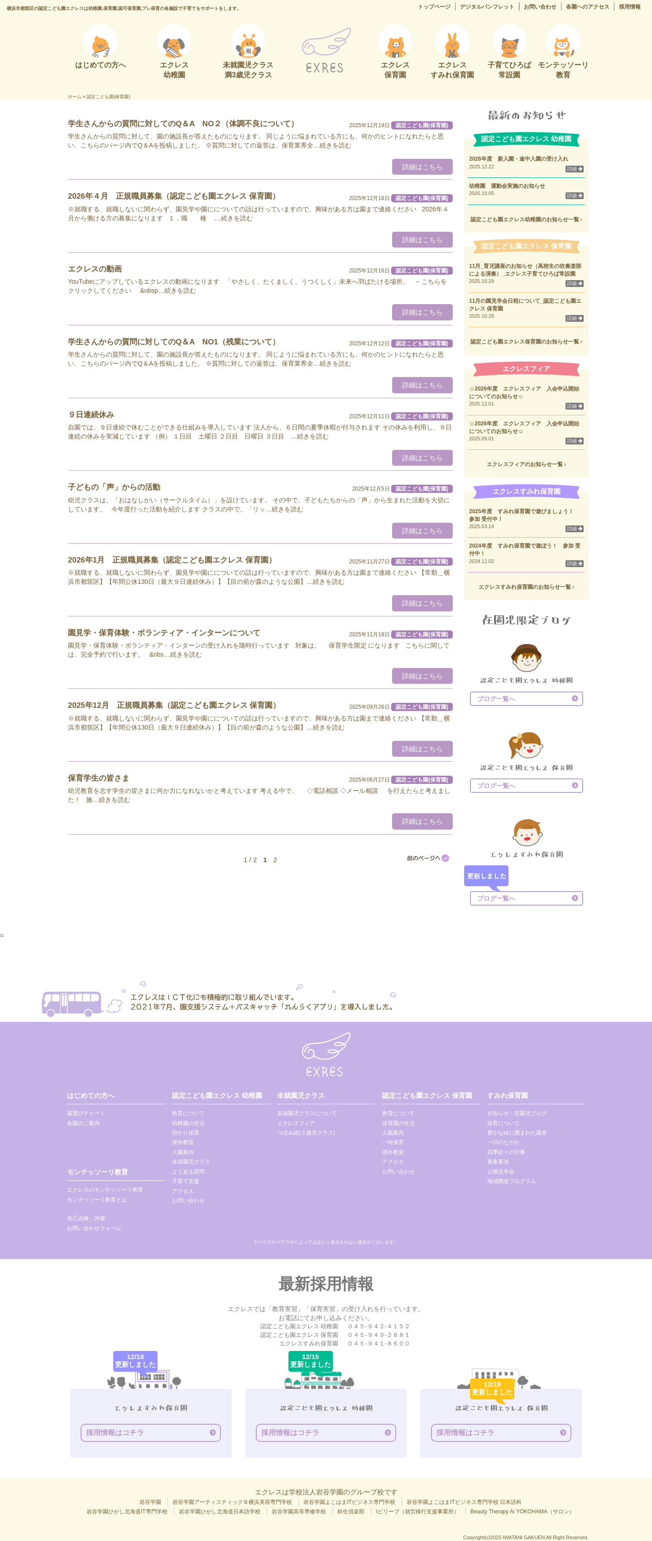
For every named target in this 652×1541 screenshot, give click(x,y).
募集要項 (498, 1162)
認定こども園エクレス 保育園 (427, 1095)
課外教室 (183, 1142)
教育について (188, 1113)
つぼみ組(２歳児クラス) (306, 1133)
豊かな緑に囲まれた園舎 (517, 1133)
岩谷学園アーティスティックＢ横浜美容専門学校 (232, 1502)
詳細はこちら (422, 167)
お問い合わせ (540, 7)
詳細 (574, 169)
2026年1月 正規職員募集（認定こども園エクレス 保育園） (172, 560)
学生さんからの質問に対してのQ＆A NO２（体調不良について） (183, 123)
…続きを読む (332, 145)
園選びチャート (86, 1113)
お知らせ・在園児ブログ (517, 1113)
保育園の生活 (398, 1123)
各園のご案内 (83, 1123)
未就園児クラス (191, 1162)
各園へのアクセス (587, 7)
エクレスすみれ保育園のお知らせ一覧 (526, 587)
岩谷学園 (150, 1502)
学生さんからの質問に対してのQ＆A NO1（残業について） (174, 342)
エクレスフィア (296, 1123)
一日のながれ (503, 1142)
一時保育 (393, 1142)
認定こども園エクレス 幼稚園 (217, 1095)
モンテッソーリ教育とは (97, 1200)
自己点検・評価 (86, 1218)
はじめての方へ (91, 1095)
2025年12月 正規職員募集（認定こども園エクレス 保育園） (174, 705)
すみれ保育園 (507, 1095)
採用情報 (630, 7)
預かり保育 (185, 1133)
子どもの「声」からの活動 (114, 487)
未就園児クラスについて (307, 1113)
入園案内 (183, 1152)
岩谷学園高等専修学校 (299, 1511)
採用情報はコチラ (115, 1432)
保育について (503, 1123)
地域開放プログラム (511, 1181)
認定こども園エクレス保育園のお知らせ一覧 (526, 342)
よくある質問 (188, 1172)
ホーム (75, 96)
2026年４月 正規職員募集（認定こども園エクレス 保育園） (174, 196)
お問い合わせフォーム (94, 1228)
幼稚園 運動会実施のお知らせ (507, 186)
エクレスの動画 (95, 269)
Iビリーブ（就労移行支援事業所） (417, 1511)
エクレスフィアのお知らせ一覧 (526, 464)
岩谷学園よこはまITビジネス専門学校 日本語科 (464, 1502)
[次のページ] (427, 857)
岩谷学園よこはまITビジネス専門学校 (349, 1502)
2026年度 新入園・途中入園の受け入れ (518, 159)
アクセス (183, 1191)
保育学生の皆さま (98, 778)
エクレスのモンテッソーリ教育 (105, 1190)
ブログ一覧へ (496, 698)
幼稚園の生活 (188, 1123)
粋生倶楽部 (350, 1511)
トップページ (434, 7)
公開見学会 (500, 1172)
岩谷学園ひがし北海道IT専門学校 (127, 1511)
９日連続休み (91, 414)
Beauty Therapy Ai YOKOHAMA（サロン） (522, 1511)
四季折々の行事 (506, 1152)
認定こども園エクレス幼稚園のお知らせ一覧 (526, 219)
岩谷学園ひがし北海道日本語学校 (219, 1511)
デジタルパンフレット (487, 7)
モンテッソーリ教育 (97, 1172)
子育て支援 (185, 1181)
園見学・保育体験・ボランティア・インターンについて (164, 633)
